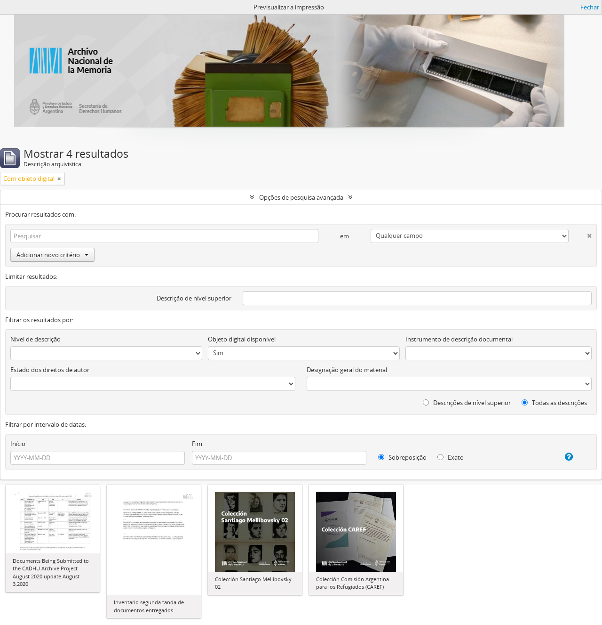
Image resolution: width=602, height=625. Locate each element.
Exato (450, 457)
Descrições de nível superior (467, 402)
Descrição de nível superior (194, 298)
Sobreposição (402, 457)
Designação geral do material (347, 369)
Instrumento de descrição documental (459, 339)
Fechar (589, 7)
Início (17, 443)
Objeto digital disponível (242, 339)
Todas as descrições (554, 402)
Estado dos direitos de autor (49, 369)
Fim (197, 443)
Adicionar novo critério (52, 255)
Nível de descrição (35, 339)
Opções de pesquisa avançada (301, 197)
